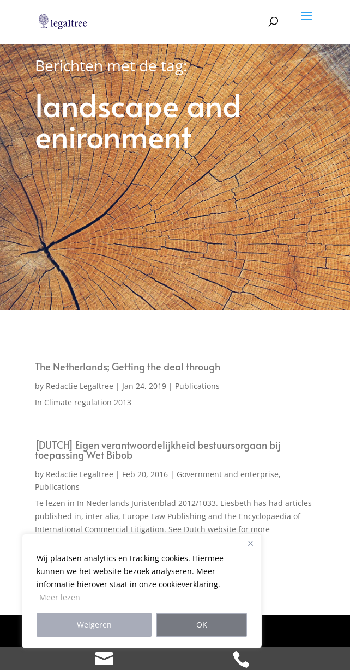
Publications (197, 386)
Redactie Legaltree (79, 386)
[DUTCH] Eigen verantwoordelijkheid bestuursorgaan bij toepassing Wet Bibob (158, 449)
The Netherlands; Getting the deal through (127, 366)
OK (201, 624)
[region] (142, 591)
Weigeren (94, 624)
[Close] (250, 543)
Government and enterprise (228, 474)
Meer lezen (59, 597)
